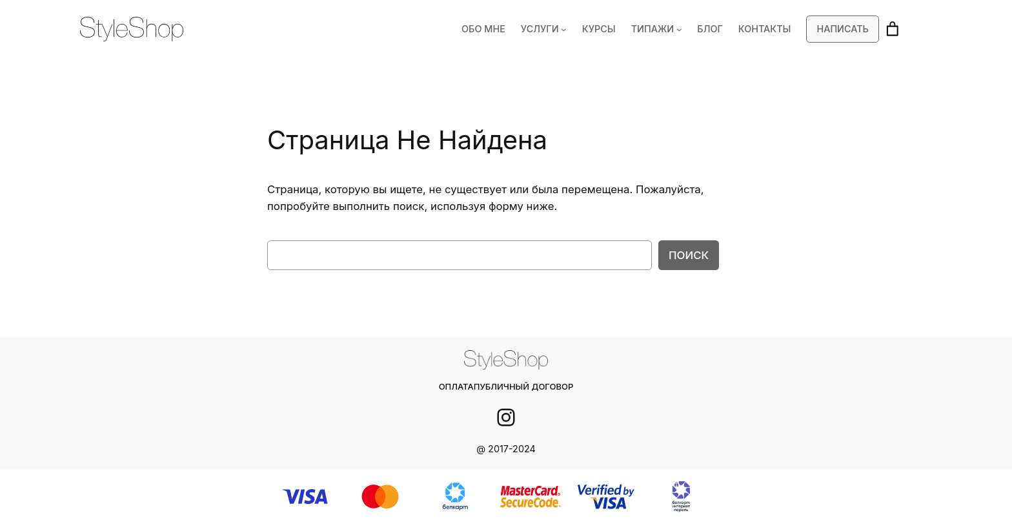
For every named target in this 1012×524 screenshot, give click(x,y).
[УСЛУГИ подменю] (573, 29)
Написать (844, 29)
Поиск (690, 255)
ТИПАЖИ (659, 29)
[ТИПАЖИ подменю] (685, 29)
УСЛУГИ (550, 29)
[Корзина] (892, 29)
